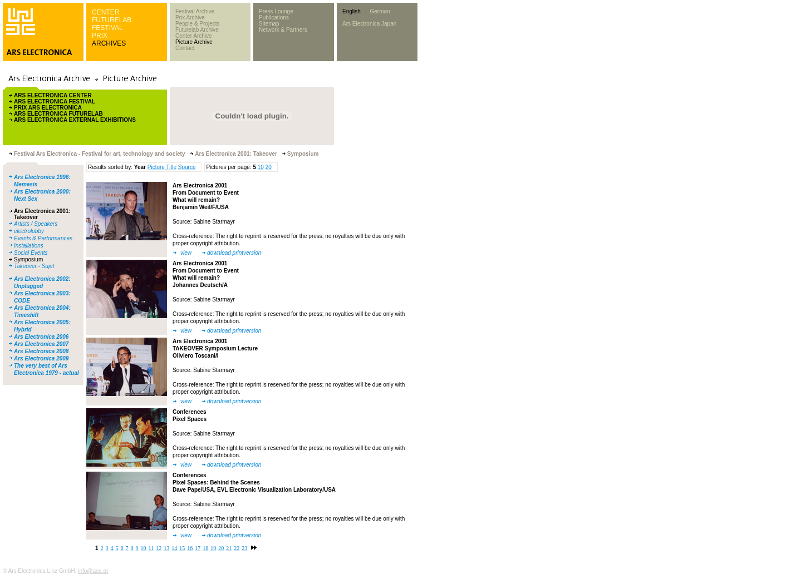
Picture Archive (194, 42)
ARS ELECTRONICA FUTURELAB (58, 114)
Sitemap (269, 24)
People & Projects (197, 24)
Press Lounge (276, 11)
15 (182, 548)
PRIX (99, 35)
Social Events (31, 253)
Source (187, 167)
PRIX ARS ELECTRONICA (48, 108)
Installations (28, 246)
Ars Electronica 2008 (41, 351)
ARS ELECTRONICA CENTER (53, 95)
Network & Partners (283, 30)
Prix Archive (190, 17)
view (185, 253)
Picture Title (162, 167)
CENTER (105, 12)
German (380, 11)
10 (261, 167)
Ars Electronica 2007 (41, 344)
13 (166, 548)
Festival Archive (194, 11)
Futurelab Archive (197, 30)
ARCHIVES (109, 43)
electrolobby (29, 231)
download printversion (234, 253)
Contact (184, 48)
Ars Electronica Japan (369, 24)
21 (229, 548)
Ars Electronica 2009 (41, 358)
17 (197, 548)
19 (213, 548)
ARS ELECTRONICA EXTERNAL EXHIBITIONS (75, 120)
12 (158, 548)
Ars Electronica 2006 (41, 337)
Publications (274, 17)
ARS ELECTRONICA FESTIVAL (54, 101)
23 (244, 548)
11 (151, 548)
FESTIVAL (107, 28)
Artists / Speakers (35, 224)
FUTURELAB (111, 20)
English (351, 11)
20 (269, 167)
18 (205, 548)
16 (190, 548)
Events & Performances (43, 238)
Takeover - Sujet (34, 266)
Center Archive (193, 36)
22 (236, 548)
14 (174, 548)
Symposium (28, 259)
